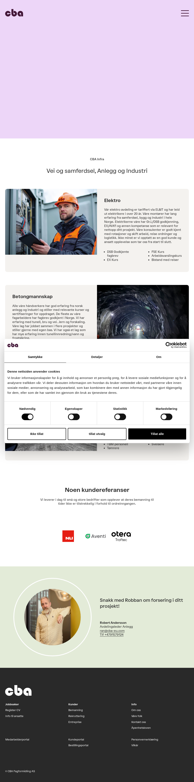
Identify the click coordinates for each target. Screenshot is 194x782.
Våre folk (136, 716)
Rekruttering (76, 716)
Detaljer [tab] (97, 357)
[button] (185, 12)
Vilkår (134, 745)
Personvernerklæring (144, 739)
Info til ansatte (14, 716)
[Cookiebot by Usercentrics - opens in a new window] (169, 345)
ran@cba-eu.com (112, 631)
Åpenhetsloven (141, 727)
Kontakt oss (138, 722)
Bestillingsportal (78, 745)
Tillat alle (157, 434)
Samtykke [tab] (35, 357)
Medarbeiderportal (17, 739)
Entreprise (75, 722)
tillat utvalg (97, 434)
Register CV (12, 710)
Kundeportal (76, 739)
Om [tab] (158, 357)
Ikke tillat (36, 434)
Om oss (136, 710)
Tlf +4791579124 (112, 635)
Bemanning (75, 710)
